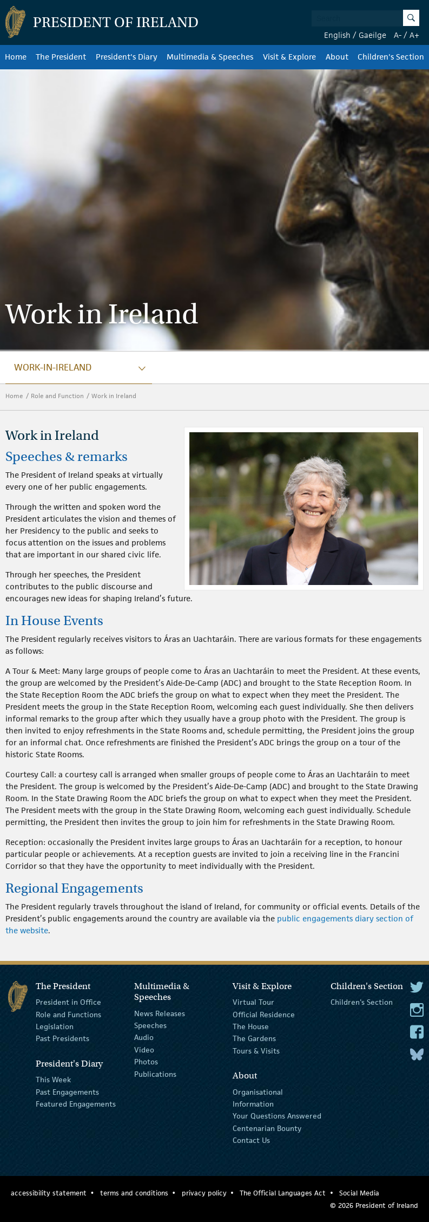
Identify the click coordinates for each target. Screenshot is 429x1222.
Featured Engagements (76, 1104)
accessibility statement (49, 1193)
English (337, 35)
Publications (155, 1073)
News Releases (159, 1013)
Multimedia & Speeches (210, 57)
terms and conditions (134, 1193)
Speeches (150, 1025)
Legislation (55, 1026)
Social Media (359, 1193)
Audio (144, 1037)
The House (251, 1026)
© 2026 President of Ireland (374, 1205)
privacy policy (204, 1193)
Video (144, 1050)
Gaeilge (372, 35)
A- (397, 35)
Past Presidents (62, 1038)
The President (61, 57)
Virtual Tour (253, 1002)
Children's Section (391, 57)
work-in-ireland (52, 367)
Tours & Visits (256, 1051)
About (337, 57)
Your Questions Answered (277, 1116)
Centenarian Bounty (267, 1128)
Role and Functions (68, 1014)
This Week (53, 1079)
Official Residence (264, 1014)
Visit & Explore (289, 57)
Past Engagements (67, 1091)
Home (16, 57)
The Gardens (254, 1038)
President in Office (68, 1002)
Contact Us (251, 1140)
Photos (146, 1062)
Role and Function (57, 396)
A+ (414, 35)
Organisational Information (258, 1097)
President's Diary (126, 57)
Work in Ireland (114, 396)
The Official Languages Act (283, 1193)
